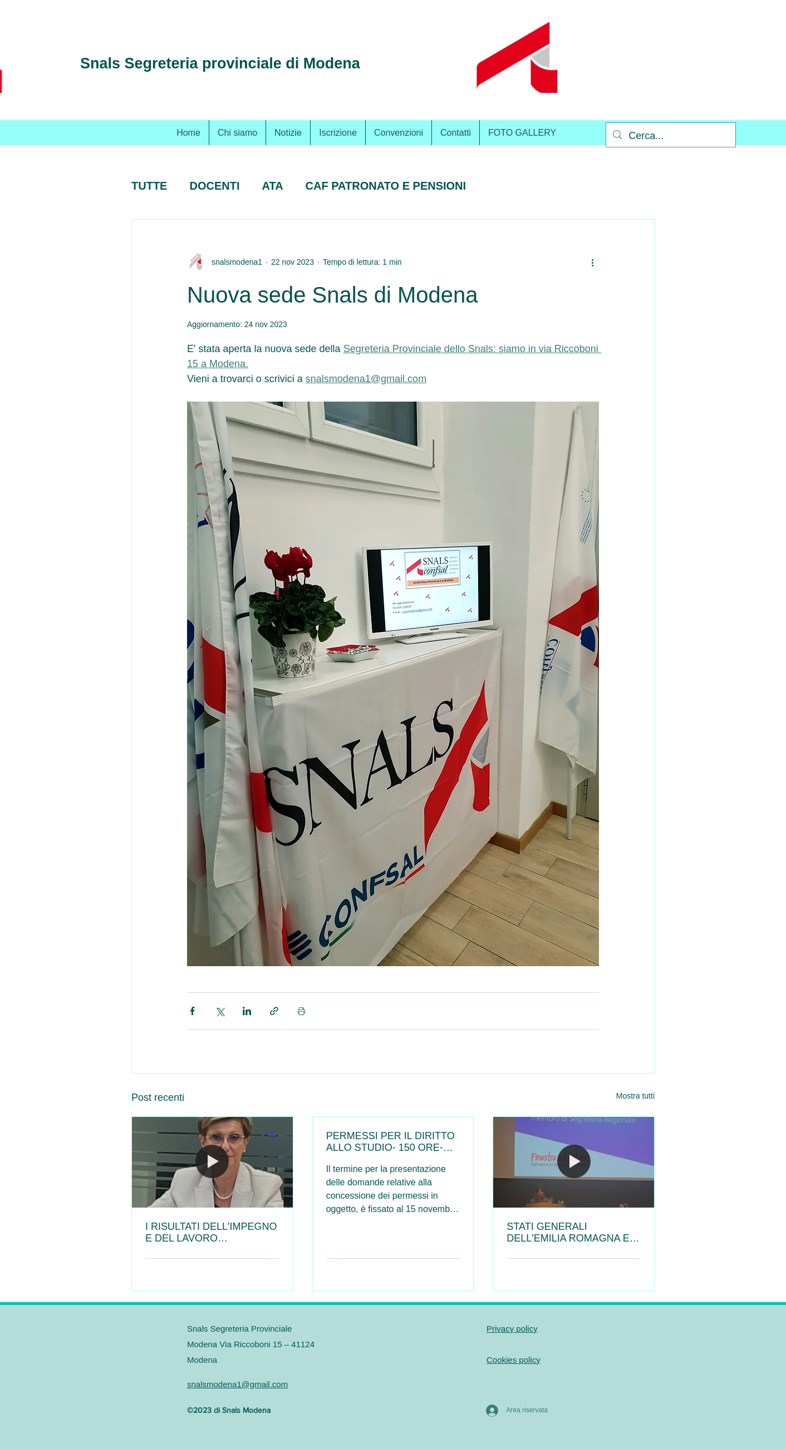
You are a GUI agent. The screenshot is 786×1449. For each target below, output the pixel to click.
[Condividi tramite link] (274, 1011)
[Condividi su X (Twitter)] (219, 1011)
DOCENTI (214, 186)
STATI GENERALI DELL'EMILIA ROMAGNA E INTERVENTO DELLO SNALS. (568, 1232)
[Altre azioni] (592, 262)
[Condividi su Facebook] (192, 1011)
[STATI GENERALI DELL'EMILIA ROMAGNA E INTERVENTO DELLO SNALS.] (573, 1162)
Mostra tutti (635, 1095)
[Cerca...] (670, 136)
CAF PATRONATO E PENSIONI (386, 186)
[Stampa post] (301, 1011)
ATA (272, 186)
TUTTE (149, 186)
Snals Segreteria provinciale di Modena (220, 63)
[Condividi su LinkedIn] (247, 1011)
